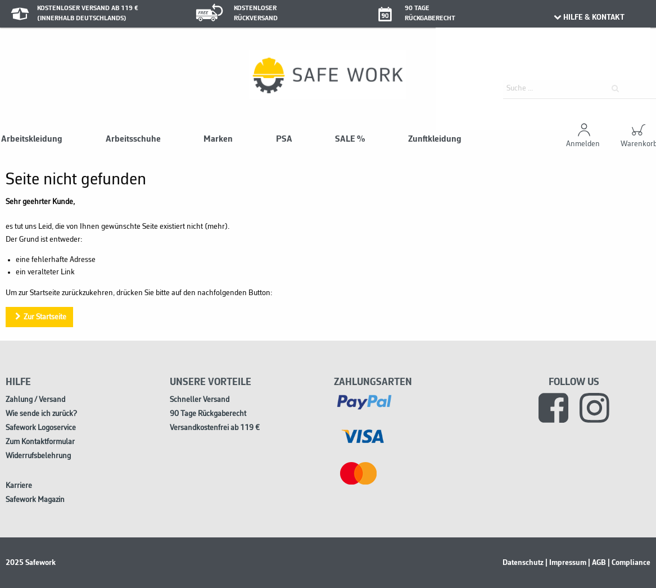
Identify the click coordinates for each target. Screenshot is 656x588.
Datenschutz (523, 563)
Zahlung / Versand (35, 400)
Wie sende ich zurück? (41, 414)
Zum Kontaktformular (40, 442)
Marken (218, 139)
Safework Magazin (35, 500)
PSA (284, 139)
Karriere (19, 486)
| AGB (597, 563)
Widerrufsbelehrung (38, 456)
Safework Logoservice (41, 428)
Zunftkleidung (435, 139)
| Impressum (565, 563)
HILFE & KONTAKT (589, 17)
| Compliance (629, 563)
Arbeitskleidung (31, 139)
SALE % (350, 139)
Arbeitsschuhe (133, 139)
